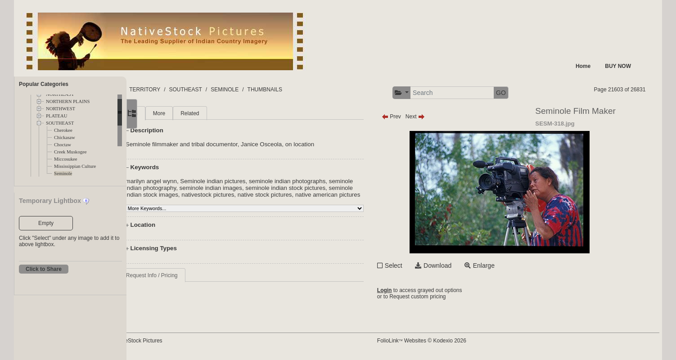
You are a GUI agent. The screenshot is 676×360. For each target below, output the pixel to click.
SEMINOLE (286, 89)
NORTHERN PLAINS (68, 101)
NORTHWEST (60, 108)
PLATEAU (56, 115)
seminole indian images (248, 187)
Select (422, 265)
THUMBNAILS (325, 89)
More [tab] (196, 113)
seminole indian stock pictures (323, 187)
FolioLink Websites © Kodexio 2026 (450, 341)
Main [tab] (169, 113)
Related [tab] (227, 113)
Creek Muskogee (70, 151)
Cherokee (63, 130)
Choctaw (62, 144)
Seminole (63, 173)
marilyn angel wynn (188, 181)
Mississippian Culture (75, 166)
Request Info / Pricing (189, 282)
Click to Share (44, 269)
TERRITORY (205, 89)
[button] (430, 93)
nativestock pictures (245, 194)
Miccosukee (65, 159)
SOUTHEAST (60, 123)
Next (443, 116)
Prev (419, 116)
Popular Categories (43, 84)
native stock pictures (302, 194)
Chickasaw (64, 137)
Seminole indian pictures (250, 181)
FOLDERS (169, 89)
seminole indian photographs (324, 181)
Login (413, 290)
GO (529, 92)
